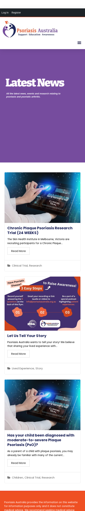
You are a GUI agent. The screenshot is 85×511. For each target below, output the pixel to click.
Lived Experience (23, 368)
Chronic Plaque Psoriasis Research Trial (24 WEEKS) (40, 230)
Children (17, 477)
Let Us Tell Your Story (27, 335)
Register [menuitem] (16, 12)
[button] (79, 42)
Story (39, 368)
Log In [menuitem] (5, 12)
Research (35, 265)
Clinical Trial (20, 265)
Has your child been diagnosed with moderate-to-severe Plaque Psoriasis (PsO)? (40, 440)
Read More (18, 251)
